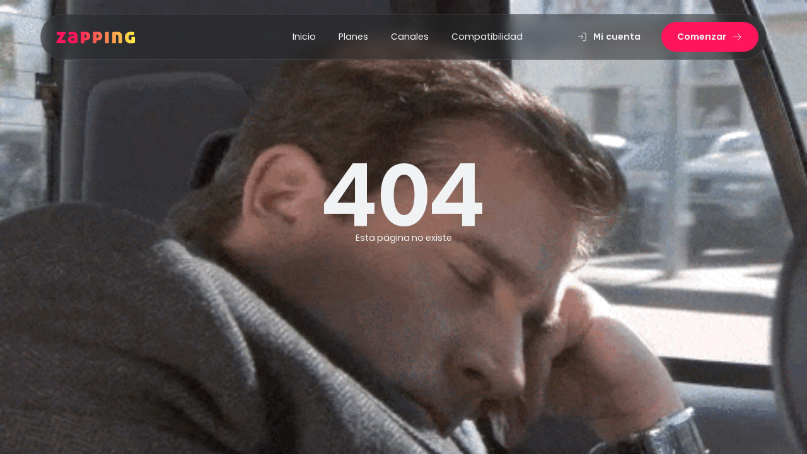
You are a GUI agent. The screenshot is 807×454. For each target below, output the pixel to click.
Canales (410, 36)
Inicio (304, 36)
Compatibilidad (487, 36)
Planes (353, 36)
